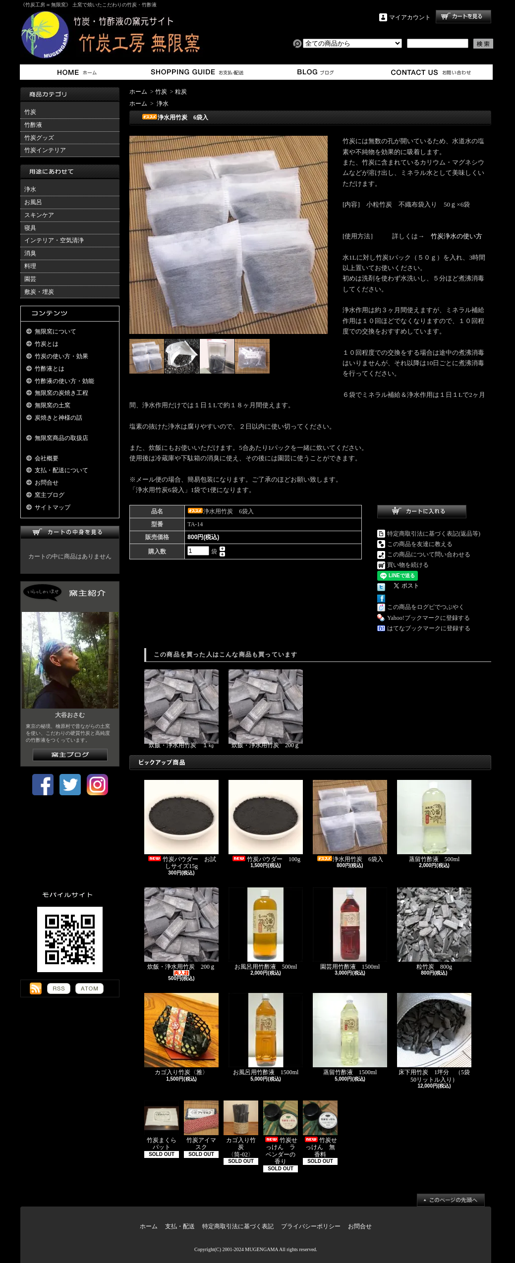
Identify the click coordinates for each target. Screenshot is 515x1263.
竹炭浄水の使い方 (456, 236)
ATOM (89, 988)
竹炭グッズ (39, 137)
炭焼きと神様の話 (58, 417)
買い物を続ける (408, 564)
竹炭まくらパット (161, 1125)
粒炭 (181, 91)
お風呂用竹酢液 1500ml (266, 1034)
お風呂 (33, 202)
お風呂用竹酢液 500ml (266, 928)
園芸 (30, 278)
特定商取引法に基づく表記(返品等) (433, 533)
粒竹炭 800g (434, 928)
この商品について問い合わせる (428, 554)
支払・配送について (196, 72)
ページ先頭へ (451, 1200)
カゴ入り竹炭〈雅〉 (181, 1034)
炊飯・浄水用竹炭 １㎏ (181, 709)
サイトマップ (52, 507)
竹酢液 (33, 124)
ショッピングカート (463, 16)
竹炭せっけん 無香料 (320, 1129)
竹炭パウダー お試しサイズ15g (181, 825)
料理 (30, 266)
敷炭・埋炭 (39, 291)
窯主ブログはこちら (70, 755)
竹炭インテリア (45, 150)
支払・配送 (180, 1226)
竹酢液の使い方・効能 (64, 381)
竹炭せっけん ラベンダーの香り (280, 1132)
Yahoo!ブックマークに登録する (428, 617)
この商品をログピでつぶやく (425, 607)
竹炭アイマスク (201, 1125)
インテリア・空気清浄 (54, 240)
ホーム (79, 72)
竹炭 (30, 112)
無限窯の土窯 (52, 405)
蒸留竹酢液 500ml (434, 821)
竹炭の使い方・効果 (61, 356)
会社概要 (46, 458)
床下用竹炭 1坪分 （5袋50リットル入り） (434, 1038)
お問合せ (431, 72)
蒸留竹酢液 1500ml (350, 1034)
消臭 (30, 253)
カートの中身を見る (69, 532)
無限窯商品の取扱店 (61, 438)
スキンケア (39, 215)
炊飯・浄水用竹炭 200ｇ (266, 709)
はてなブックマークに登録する (428, 628)
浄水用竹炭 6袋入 (351, 821)
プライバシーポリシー (311, 1226)
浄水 (30, 189)
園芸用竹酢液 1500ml (350, 928)
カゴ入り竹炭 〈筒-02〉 (241, 1129)
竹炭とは (46, 343)
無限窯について (55, 331)
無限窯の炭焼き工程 (61, 392)
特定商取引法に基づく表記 (238, 1226)
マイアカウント (410, 17)
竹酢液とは (49, 368)
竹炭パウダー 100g (266, 821)
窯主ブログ (314, 72)
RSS (58, 988)
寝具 (30, 227)
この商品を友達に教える (420, 544)
